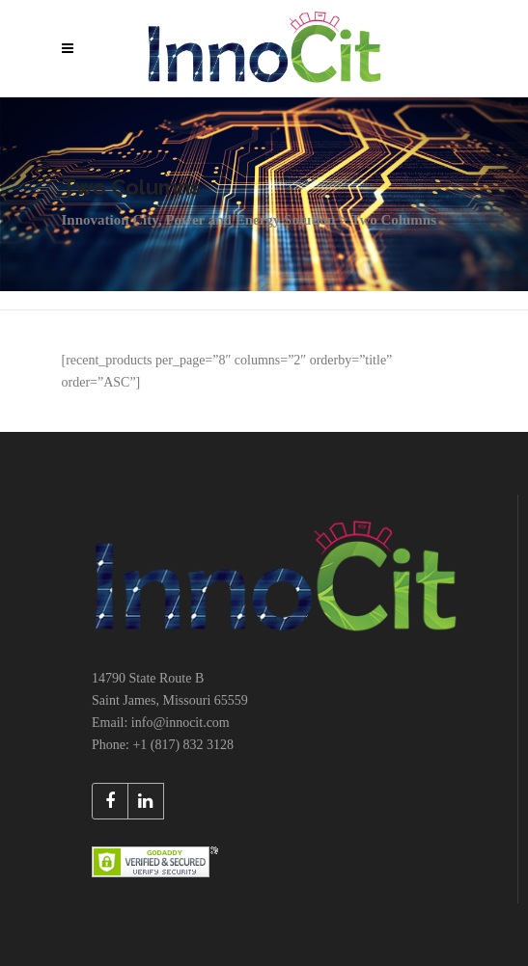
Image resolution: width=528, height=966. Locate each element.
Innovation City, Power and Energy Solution (199, 220)
